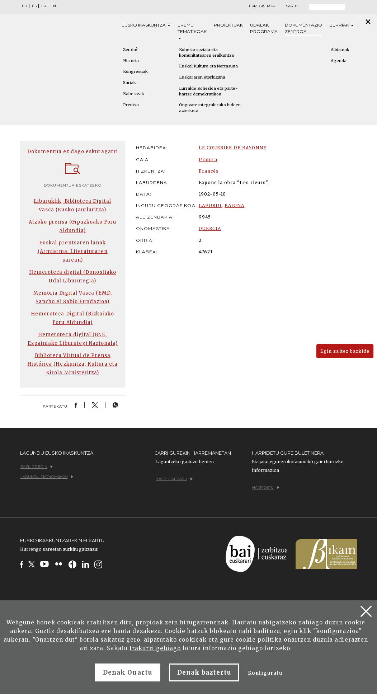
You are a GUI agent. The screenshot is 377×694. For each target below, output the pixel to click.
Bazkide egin (36, 466)
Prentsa (131, 104)
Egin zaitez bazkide (344, 351)
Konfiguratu (265, 673)
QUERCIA (210, 228)
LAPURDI (210, 205)
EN (53, 6)
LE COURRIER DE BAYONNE (233, 147)
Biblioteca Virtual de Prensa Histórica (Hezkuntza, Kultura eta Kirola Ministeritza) (72, 364)
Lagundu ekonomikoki (46, 476)
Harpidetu (265, 487)
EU (24, 6)
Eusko (146, 25)
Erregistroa (262, 6)
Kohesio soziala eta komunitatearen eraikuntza (206, 52)
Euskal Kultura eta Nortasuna (208, 66)
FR (43, 6)
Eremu (192, 30)
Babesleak (133, 93)
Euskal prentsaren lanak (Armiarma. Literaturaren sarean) (73, 251)
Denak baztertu (204, 672)
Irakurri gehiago (155, 648)
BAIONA (234, 205)
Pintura (208, 159)
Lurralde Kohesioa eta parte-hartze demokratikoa (208, 91)
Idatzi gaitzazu (174, 479)
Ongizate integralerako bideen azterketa (210, 107)
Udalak (264, 28)
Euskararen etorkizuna (202, 77)
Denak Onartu (127, 672)
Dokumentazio (303, 28)
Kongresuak (135, 71)
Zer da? (130, 49)
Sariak (129, 82)
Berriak (341, 25)
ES (34, 6)
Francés (209, 171)
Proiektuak (228, 25)
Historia (131, 60)
